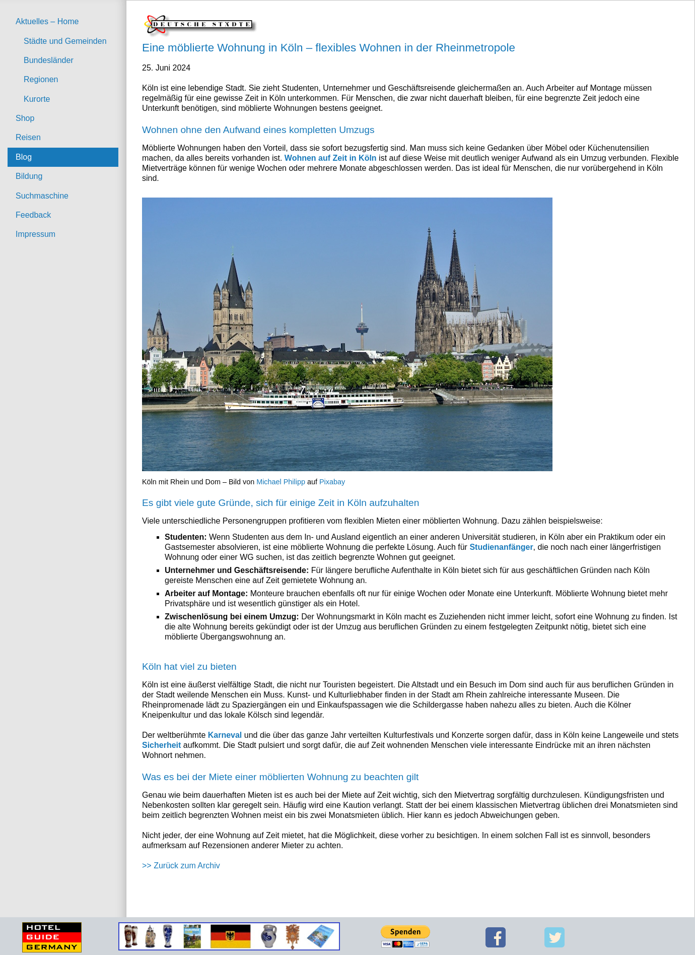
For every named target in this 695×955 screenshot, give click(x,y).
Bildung (29, 176)
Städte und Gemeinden (65, 41)
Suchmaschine (42, 196)
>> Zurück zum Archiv (181, 865)
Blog (24, 157)
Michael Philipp (280, 482)
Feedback (33, 215)
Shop (25, 118)
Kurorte (37, 99)
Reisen (28, 137)
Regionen (41, 79)
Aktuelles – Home (47, 21)
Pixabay (332, 482)
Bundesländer (49, 60)
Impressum (35, 234)
